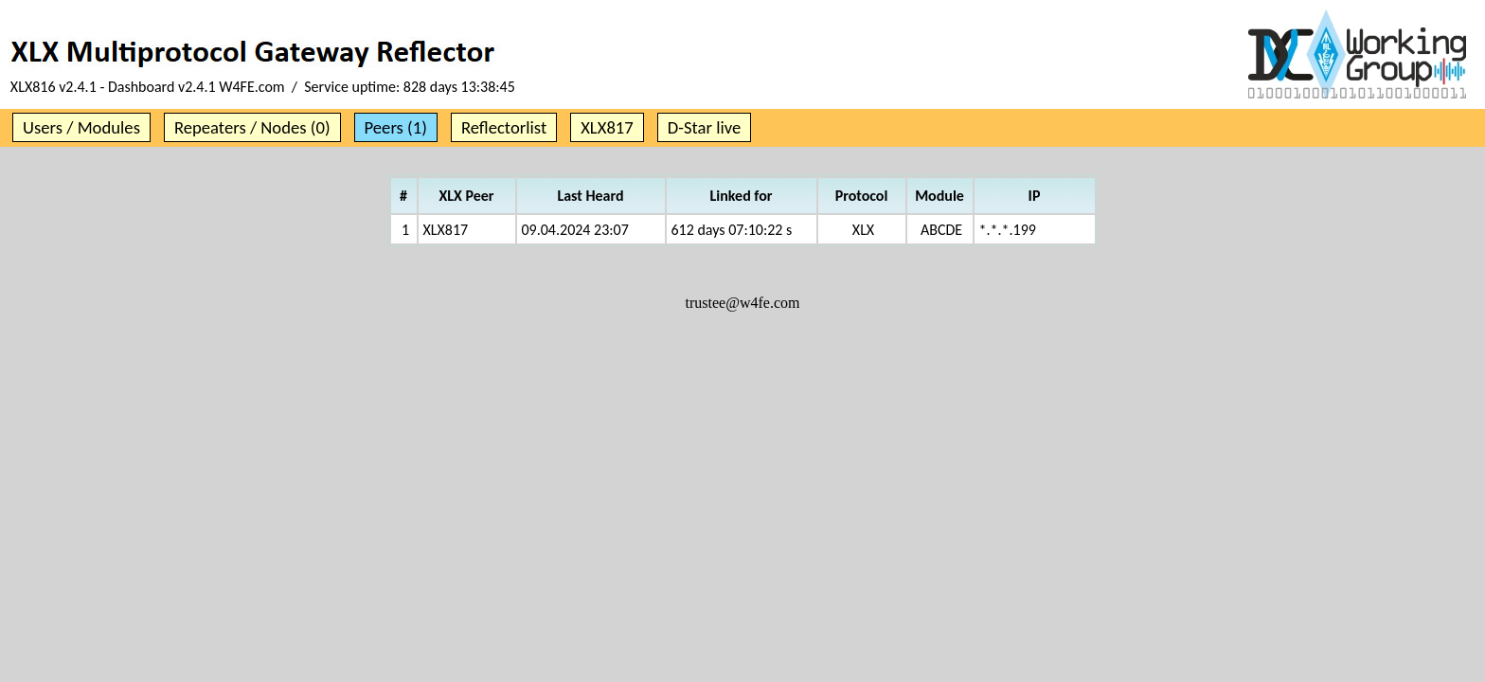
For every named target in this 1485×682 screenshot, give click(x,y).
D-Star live (705, 127)
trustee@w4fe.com (743, 303)
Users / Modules (81, 127)
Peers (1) (396, 127)
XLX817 (607, 127)
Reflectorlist (503, 127)
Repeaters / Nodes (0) (252, 127)
